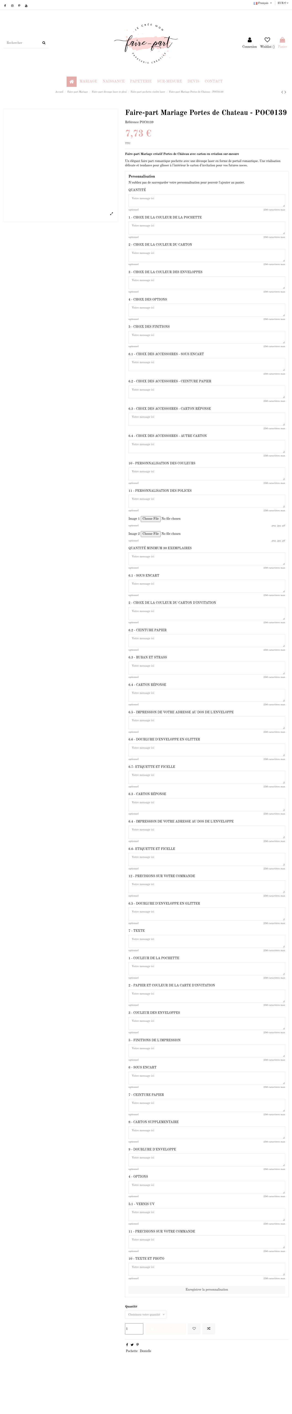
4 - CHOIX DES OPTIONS (147, 303)
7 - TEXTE (136, 955)
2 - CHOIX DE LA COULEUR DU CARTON (160, 246)
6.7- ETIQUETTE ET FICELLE (151, 786)
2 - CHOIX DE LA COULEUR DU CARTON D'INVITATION (172, 616)
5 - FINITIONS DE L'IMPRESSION (154, 1068)
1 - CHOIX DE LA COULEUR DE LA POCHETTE (165, 218)
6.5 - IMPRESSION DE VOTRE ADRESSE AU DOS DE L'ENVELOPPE (181, 729)
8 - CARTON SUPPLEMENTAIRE (153, 1153)
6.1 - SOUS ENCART (143, 588)
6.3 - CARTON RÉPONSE (147, 814)
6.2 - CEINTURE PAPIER (147, 644)
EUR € (283, 3)
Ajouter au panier (165, 1366)
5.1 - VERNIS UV (141, 1238)
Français (263, 3)
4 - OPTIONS (138, 1210)
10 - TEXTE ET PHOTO (146, 1295)
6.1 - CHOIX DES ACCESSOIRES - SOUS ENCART (166, 360)
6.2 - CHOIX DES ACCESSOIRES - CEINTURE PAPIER (169, 388)
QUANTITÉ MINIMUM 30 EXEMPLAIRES (160, 559)
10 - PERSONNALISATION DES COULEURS (161, 473)
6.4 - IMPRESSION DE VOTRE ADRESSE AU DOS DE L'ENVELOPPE (181, 842)
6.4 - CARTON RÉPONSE (147, 701)
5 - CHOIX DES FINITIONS (149, 331)
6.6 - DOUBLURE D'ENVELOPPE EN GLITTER (164, 757)
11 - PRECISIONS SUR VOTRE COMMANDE (161, 1267)
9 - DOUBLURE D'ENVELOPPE (152, 1182)
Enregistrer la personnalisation (206, 1327)
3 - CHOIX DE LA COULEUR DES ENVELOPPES (165, 275)
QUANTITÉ (137, 190)
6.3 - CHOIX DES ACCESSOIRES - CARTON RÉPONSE (169, 416)
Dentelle (145, 1389)
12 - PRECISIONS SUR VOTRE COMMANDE (161, 899)
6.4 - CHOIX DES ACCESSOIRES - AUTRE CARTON (167, 444)
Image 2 (134, 545)
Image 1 (134, 530)
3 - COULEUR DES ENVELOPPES (154, 1040)
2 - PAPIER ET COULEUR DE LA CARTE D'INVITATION (171, 1012)
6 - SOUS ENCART (142, 1097)
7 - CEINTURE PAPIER (146, 1125)
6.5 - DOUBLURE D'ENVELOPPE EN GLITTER (164, 927)
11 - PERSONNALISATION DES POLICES (160, 501)
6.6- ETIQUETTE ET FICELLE (151, 871)
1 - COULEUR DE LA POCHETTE (153, 984)
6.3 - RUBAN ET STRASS (147, 672)
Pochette (132, 1389)
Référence (132, 122)
